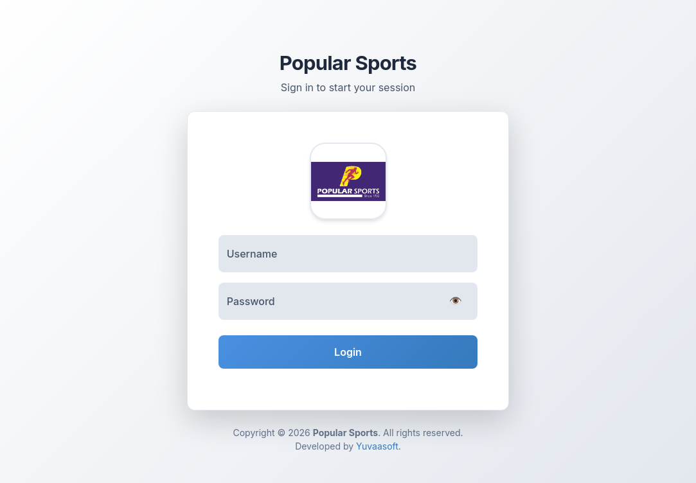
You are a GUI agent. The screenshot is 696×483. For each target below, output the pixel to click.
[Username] (348, 253)
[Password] (348, 301)
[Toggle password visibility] (455, 301)
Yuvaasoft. (378, 446)
